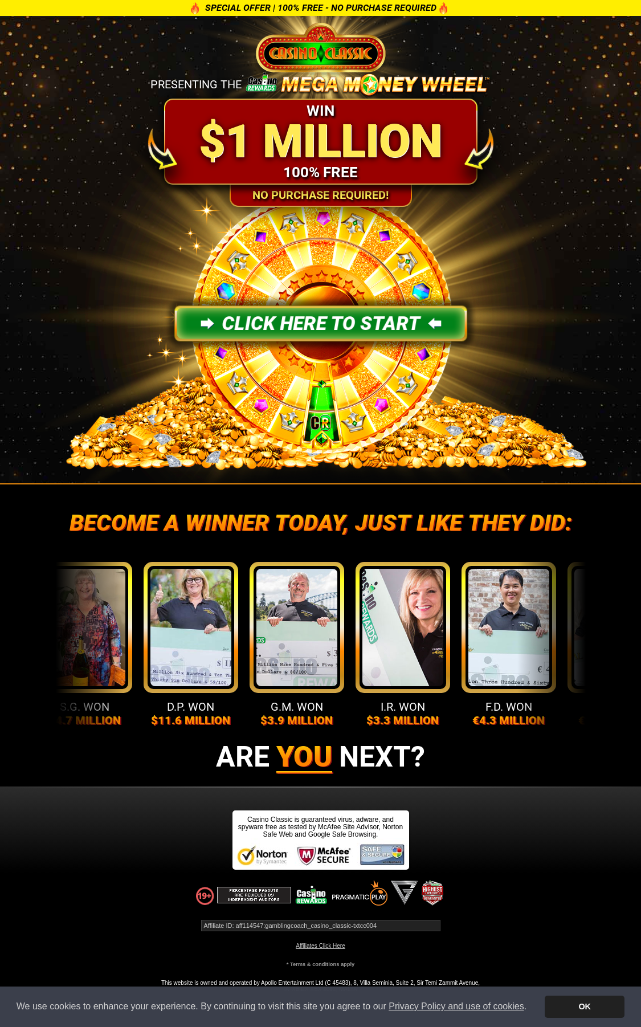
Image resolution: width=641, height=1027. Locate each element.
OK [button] (584, 1006)
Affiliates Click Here (320, 946)
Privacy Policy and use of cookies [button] (456, 1006)
